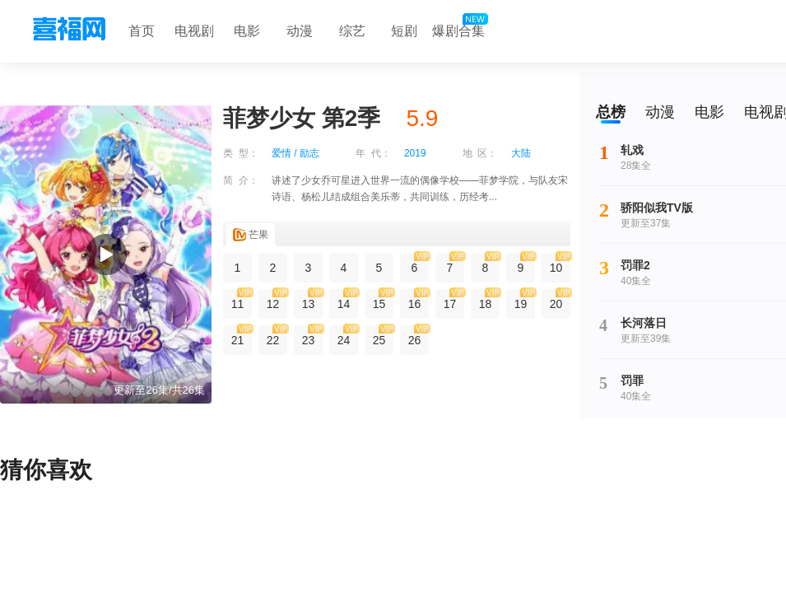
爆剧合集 (458, 27)
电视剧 (194, 31)
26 (418, 336)
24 (347, 336)
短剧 (404, 31)
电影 (247, 31)
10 (560, 263)
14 (347, 300)
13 (312, 300)
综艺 (352, 31)
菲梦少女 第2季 (301, 118)
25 (383, 336)
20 (560, 300)
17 (454, 300)
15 (383, 300)
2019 (415, 153)
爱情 (281, 153)
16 (418, 300)
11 (241, 300)
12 (277, 300)
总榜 (611, 112)
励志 (309, 153)
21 (241, 336)
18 (489, 300)
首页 (141, 31)
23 (312, 336)
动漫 (299, 31)
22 (277, 336)
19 (524, 300)
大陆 (521, 153)
